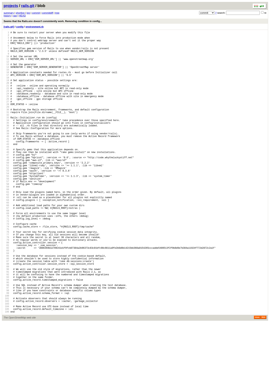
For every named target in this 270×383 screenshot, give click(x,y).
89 (6, 317)
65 (6, 239)
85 (6, 304)
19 (6, 91)
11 (6, 65)
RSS (263, 378)
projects (11, 6)
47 (6, 181)
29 (6, 123)
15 (6, 78)
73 (6, 265)
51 (6, 194)
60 (6, 223)
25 (6, 110)
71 (6, 259)
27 (6, 117)
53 (6, 201)
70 (6, 255)
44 (6, 171)
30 (6, 126)
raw (15, 15)
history (7, 15)
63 (6, 233)
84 (6, 301)
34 (6, 139)
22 (6, 100)
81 (6, 291)
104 (6, 365)
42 (6, 165)
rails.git (27, 6)
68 (6, 249)
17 (6, 84)
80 (6, 288)
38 (6, 152)
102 (6, 359)
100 (6, 352)
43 (6, 168)
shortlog (20, 12)
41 (6, 162)
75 (6, 272)
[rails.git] (9, 26)
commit (36, 12)
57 (6, 213)
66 (6, 243)
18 (6, 87)
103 (6, 362)
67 (6, 246)
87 (6, 310)
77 (6, 278)
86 (6, 307)
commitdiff (47, 12)
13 (6, 71)
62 (6, 230)
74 (6, 268)
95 (6, 336)
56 (6, 210)
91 (6, 323)
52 (6, 197)
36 (6, 146)
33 (6, 136)
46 (6, 178)
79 (6, 284)
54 (6, 204)
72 (6, 262)
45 (6, 175)
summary (9, 12)
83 (6, 297)
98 (6, 346)
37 (6, 149)
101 (6, 356)
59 (6, 220)
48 (6, 184)
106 (6, 372)
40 (6, 159)
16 (6, 81)
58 (6, 217)
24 (6, 107)
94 (6, 333)
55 (6, 207)
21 (6, 97)
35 (6, 142)
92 (6, 326)
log (28, 12)
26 (6, 113)
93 (6, 330)
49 (6, 188)
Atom (257, 378)
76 (6, 275)
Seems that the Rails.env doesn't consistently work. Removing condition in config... (53, 21)
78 (6, 281)
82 (6, 294)
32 (6, 133)
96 (6, 339)
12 (6, 68)
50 (6, 191)
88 (6, 314)
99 (6, 349)
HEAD (22, 15)
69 (6, 252)
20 (6, 94)
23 (6, 104)
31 (6, 129)
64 (6, 236)
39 (6, 155)
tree (57, 12)
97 (6, 343)
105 (6, 368)
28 (6, 120)
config (20, 26)
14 (6, 75)
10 (6, 62)
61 (6, 226)
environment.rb (35, 26)
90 (6, 320)
